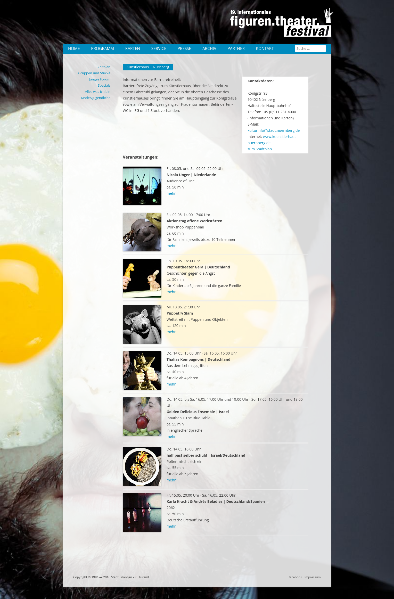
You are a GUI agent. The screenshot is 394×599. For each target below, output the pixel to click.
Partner (236, 48)
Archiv (209, 48)
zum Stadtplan (260, 148)
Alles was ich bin (97, 91)
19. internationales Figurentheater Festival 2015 (283, 24)
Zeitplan (104, 66)
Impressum (313, 577)
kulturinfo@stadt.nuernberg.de (274, 130)
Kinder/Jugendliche (95, 97)
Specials (104, 85)
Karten (132, 48)
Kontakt (265, 48)
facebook (295, 577)
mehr (171, 193)
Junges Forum (99, 79)
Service (158, 48)
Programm (102, 48)
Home (74, 48)
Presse (184, 48)
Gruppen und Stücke (94, 73)
